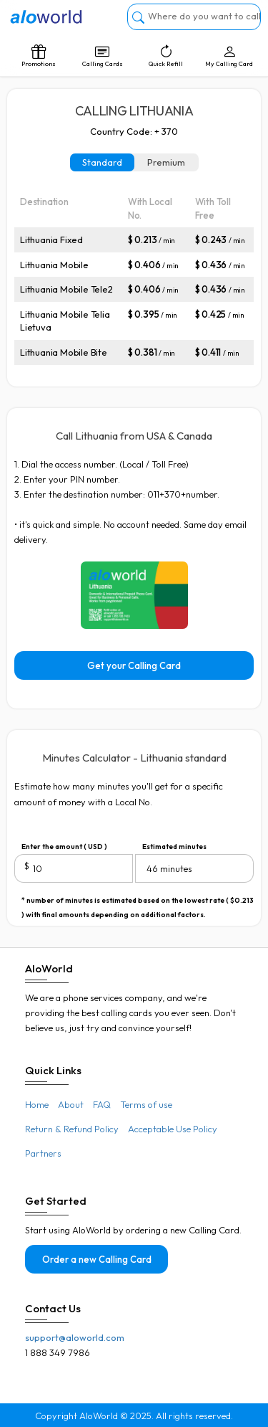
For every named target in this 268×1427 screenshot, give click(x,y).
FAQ (102, 1104)
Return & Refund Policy (72, 1128)
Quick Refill (166, 55)
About (71, 1104)
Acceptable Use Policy (172, 1128)
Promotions (39, 55)
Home (37, 1104)
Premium (166, 162)
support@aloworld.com (74, 1337)
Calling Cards (102, 55)
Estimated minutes (174, 846)
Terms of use (146, 1104)
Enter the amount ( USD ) (64, 846)
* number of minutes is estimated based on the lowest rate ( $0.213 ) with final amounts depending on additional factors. (137, 902)
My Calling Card (229, 55)
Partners (43, 1153)
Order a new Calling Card (97, 1259)
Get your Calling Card (134, 665)
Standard (102, 162)
